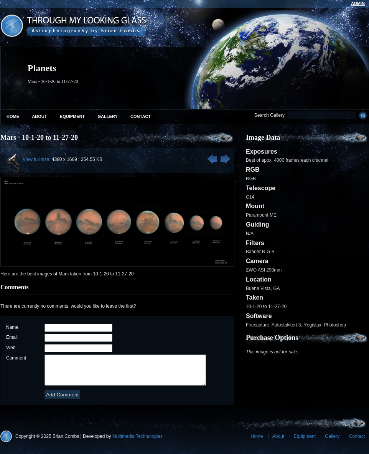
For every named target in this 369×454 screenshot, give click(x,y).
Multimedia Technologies (137, 442)
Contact (140, 116)
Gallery (108, 116)
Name (12, 327)
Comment (16, 358)
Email (12, 337)
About (39, 116)
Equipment (72, 116)
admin (358, 3)
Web (10, 347)
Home (13, 116)
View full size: (36, 159)
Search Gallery (269, 115)
